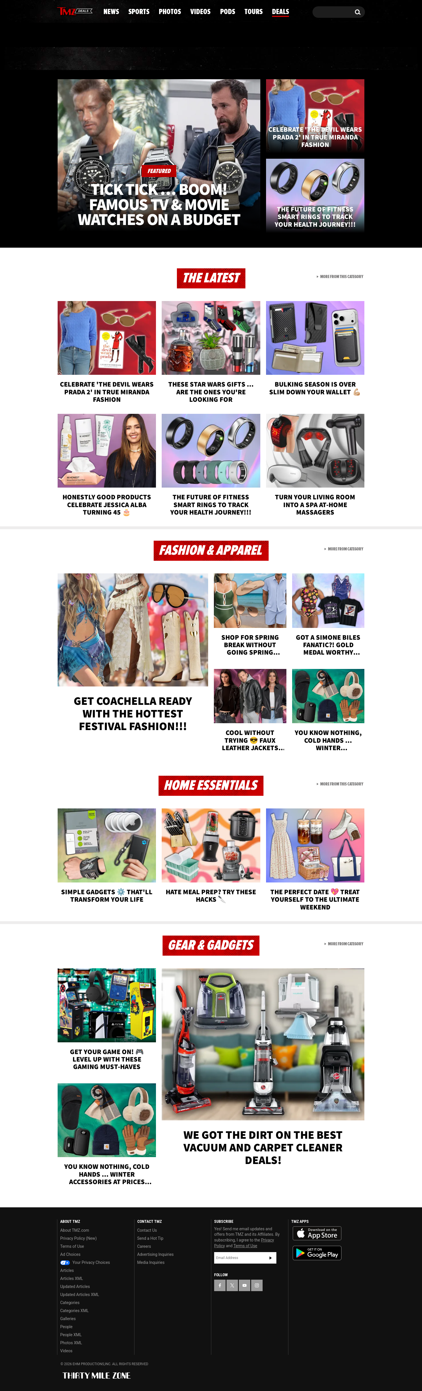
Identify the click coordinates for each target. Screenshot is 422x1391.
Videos (212, 59)
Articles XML (71, 1278)
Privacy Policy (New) (78, 1238)
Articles (67, 1270)
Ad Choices (70, 1254)
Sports (115, 59)
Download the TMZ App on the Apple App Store (317, 1233)
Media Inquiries (151, 1262)
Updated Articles (75, 1286)
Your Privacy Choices (85, 1262)
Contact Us (147, 1230)
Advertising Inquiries (155, 1254)
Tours (297, 59)
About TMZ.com (74, 1230)
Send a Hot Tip (150, 1238)
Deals (340, 59)
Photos (164, 59)
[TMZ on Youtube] (80, 10)
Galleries (68, 1318)
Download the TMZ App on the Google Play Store (317, 1253)
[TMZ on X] (70, 11)
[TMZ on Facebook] (62, 11)
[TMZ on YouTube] (244, 1285)
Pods (255, 59)
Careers (144, 1246)
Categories (69, 1302)
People (66, 1326)
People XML (71, 1334)
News (71, 59)
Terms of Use (72, 1246)
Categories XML (74, 1310)
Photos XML (71, 1342)
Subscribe (270, 1258)
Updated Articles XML (79, 1294)
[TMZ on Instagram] (91, 11)
